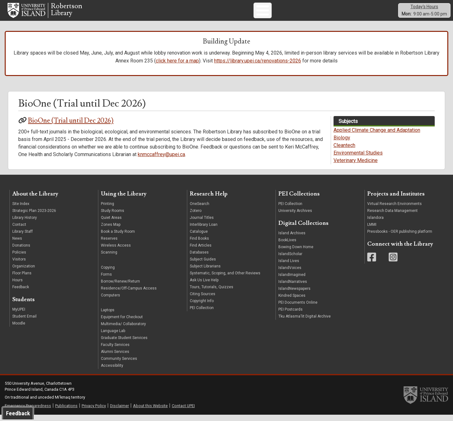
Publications (66, 411)
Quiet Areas (111, 223)
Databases (199, 258)
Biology (342, 144)
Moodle (18, 329)
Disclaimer (119, 411)
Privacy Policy (94, 411)
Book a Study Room (118, 237)
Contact (19, 230)
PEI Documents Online (297, 308)
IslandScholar (290, 260)
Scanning (109, 258)
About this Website (150, 411)
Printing (107, 210)
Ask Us (140, 12)
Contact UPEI (183, 411)
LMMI (371, 230)
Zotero (195, 216)
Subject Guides (311, 12)
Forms (106, 280)
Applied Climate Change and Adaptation (377, 136)
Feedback (20, 293)
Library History (24, 223)
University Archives (295, 216)
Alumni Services (115, 357)
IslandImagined (291, 280)
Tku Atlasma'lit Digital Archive (304, 322)
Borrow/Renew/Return (120, 287)
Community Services (119, 364)
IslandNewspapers (294, 294)
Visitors (19, 265)
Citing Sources (202, 300)
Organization (23, 272)
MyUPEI (18, 315)
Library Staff (22, 237)
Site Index (20, 210)
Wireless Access (116, 251)
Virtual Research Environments (394, 210)
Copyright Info (202, 307)
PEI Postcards (290, 315)
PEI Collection (202, 314)
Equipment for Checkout (122, 323)
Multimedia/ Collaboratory (123, 330)
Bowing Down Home (295, 253)
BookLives (287, 246)
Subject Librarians (205, 272)
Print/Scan (198, 12)
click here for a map (177, 67)
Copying (108, 273)
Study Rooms (112, 216)
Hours (17, 286)
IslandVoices (289, 274)
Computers (176, 12)
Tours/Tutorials (253, 12)
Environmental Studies (358, 159)
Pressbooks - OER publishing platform (399, 237)
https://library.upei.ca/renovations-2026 (257, 67)
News (17, 244)
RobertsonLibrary (66, 13)
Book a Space (282, 12)
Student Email (24, 322)
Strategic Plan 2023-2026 (34, 216)
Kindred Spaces (291, 301)
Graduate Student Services (124, 344)
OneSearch (199, 210)
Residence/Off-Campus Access (129, 294)
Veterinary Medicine (356, 166)
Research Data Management (392, 216)
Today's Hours (424, 9)
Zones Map (110, 230)
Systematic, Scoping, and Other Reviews (225, 279)
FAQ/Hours (337, 12)
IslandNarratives (292, 287)
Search (156, 12)
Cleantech (344, 151)
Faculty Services (115, 350)
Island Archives (291, 239)
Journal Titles (202, 223)
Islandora (375, 223)
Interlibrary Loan (204, 230)
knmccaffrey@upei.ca (161, 160)
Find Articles (201, 251)
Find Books (199, 244)
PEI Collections (224, 12)
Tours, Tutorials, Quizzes (211, 293)
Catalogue (199, 237)
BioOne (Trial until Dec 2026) (70, 126)
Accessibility (112, 371)
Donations (21, 251)
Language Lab (113, 337)
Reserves (109, 244)
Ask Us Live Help (204, 286)
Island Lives (288, 267)
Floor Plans (22, 279)
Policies (19, 258)
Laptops (107, 316)
